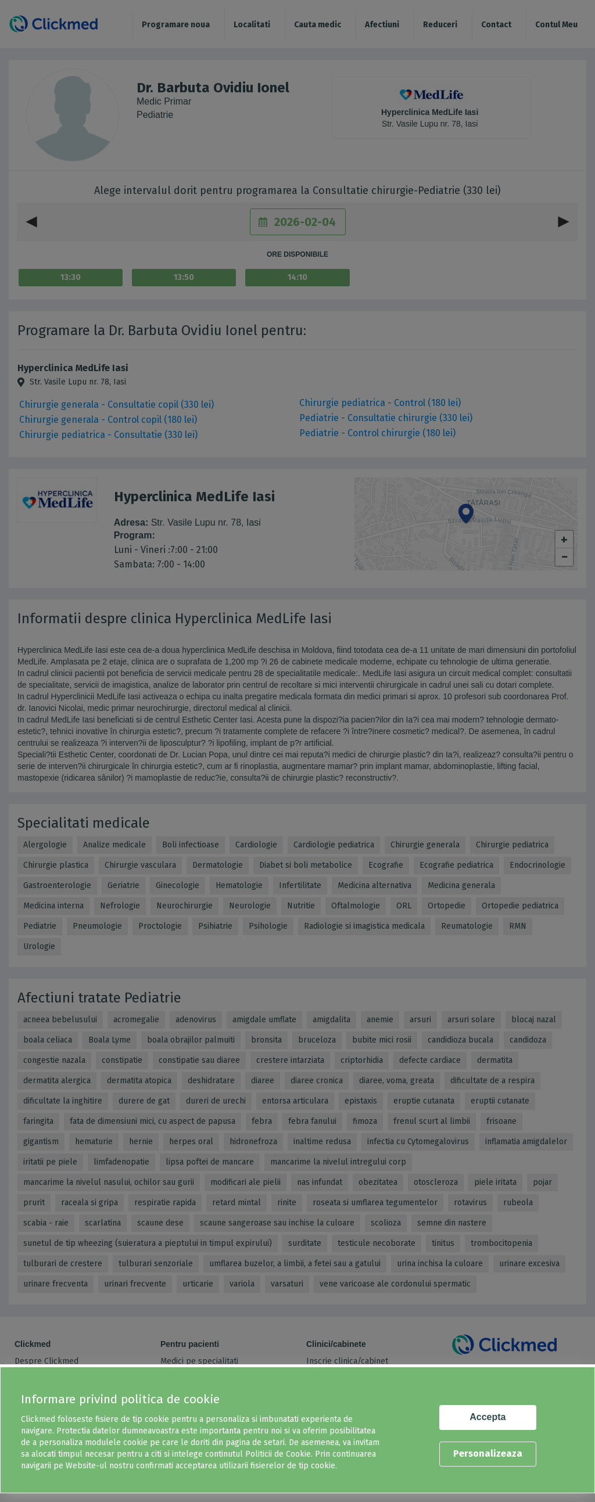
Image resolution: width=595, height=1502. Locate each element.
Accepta (487, 1417)
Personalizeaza (487, 1453)
